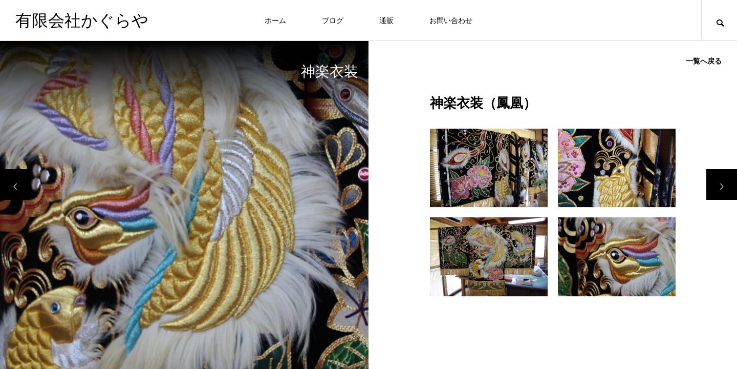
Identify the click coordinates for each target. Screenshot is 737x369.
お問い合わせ (450, 20)
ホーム (275, 20)
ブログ (332, 20)
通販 (386, 20)
